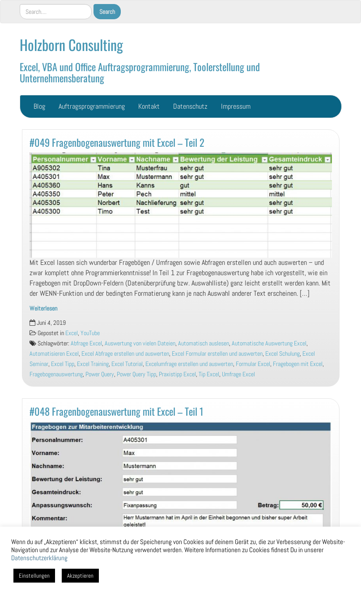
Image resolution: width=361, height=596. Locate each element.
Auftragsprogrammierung (92, 106)
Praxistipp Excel (177, 374)
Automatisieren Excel (54, 354)
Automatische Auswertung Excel (269, 343)
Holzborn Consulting (71, 44)
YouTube (90, 333)
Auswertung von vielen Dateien (140, 343)
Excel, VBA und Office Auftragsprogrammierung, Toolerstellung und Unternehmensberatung (140, 72)
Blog (39, 106)
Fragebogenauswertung (56, 374)
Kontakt (149, 106)
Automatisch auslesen (203, 343)
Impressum (236, 106)
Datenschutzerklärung (39, 558)
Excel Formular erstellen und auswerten (217, 354)
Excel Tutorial (127, 364)
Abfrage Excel (86, 343)
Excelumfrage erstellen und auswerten (189, 364)
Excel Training (93, 364)
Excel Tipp (62, 364)
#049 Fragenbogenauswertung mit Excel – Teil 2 (117, 142)
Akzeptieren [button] (80, 575)
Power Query (99, 374)
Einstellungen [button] (34, 575)
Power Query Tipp (136, 374)
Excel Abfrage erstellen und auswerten (125, 354)
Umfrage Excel (238, 374)
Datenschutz (190, 106)
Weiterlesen (43, 308)
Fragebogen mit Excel (298, 364)
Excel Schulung (282, 354)
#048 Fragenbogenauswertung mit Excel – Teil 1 (117, 411)
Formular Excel (253, 364)
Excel (71, 333)
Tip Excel (209, 374)
